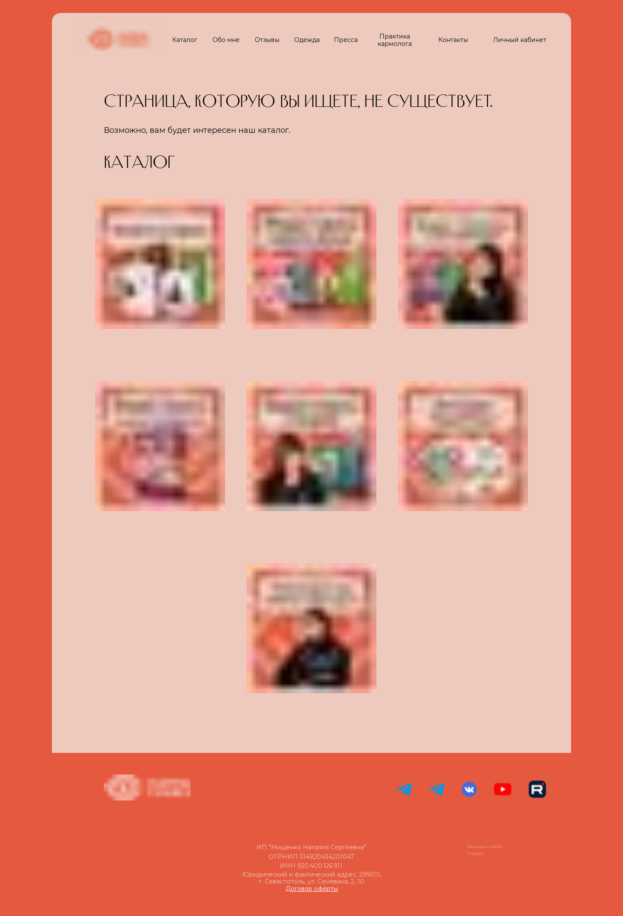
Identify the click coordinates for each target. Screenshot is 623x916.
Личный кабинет (519, 40)
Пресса (346, 40)
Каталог (184, 40)
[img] (160, 628)
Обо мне (226, 40)
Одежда (307, 40)
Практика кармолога (395, 40)
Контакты (453, 40)
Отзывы (267, 40)
